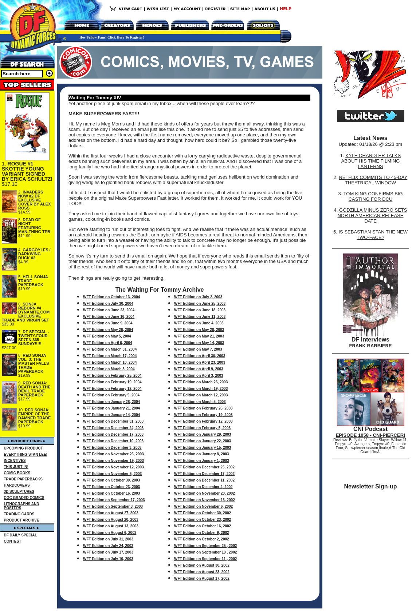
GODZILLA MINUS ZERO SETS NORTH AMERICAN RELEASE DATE (372, 215)
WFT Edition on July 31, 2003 (108, 539)
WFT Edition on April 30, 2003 (199, 356)
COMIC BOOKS (17, 473)
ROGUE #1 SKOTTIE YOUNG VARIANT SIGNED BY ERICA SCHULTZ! (27, 171)
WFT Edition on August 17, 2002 (201, 578)
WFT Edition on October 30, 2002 (202, 513)
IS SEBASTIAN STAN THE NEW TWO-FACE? (373, 234)
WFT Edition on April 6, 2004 (107, 343)
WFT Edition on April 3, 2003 (198, 376)
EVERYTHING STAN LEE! (25, 454)
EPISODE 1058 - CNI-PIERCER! (370, 435)
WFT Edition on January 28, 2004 (111, 402)
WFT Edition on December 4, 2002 (203, 487)
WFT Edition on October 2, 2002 (201, 539)
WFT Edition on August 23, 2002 (201, 572)
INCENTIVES (15, 461)
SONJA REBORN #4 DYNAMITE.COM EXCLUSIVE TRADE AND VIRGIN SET (26, 312)
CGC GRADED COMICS (24, 498)
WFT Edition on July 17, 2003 (108, 552)
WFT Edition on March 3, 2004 (109, 369)
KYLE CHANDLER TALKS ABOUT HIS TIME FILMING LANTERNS (371, 161)
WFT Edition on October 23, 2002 (202, 520)
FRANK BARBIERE (370, 345)
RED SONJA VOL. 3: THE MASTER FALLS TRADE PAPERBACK (33, 363)
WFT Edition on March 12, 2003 (201, 395)
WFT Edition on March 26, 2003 (201, 382)
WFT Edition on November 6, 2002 (203, 506)
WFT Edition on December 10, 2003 (113, 441)
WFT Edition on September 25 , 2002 (205, 546)
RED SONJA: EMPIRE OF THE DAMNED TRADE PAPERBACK (34, 416)
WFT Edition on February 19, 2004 (112, 382)
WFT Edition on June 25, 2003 (199, 303)
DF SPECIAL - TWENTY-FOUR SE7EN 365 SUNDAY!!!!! (33, 338)
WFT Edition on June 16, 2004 (108, 317)
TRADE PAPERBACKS (23, 479)
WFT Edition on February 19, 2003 (203, 415)
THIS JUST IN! (16, 467)
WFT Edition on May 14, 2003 (199, 343)
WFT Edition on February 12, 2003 (203, 421)
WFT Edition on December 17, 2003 (113, 434)
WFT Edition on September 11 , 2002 (205, 559)
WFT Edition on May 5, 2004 (107, 336)
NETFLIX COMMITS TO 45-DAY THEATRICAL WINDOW (373, 180)
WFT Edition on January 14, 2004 (111, 415)
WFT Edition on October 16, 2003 (111, 493)
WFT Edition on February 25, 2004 (112, 376)
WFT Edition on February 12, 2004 (112, 389)
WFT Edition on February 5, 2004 (111, 395)
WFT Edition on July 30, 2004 (108, 303)
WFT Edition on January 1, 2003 (201, 461)
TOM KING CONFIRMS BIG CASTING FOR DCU (373, 196)
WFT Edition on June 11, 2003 (199, 317)
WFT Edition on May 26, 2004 (108, 330)
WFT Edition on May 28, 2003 (199, 330)
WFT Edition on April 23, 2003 (199, 362)
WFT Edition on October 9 (196, 533)
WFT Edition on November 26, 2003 (113, 454)
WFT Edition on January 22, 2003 (202, 441)
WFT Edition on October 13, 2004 (111, 297)
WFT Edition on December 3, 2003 (112, 448)
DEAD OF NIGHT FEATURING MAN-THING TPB (34, 225)
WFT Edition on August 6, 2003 (109, 533)
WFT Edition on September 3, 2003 (113, 506)
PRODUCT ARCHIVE (21, 520)
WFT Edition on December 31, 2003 (113, 421)
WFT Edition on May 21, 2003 (199, 336)
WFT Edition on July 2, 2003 (198, 297)
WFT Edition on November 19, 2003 (113, 461)
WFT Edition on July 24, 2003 (108, 546)
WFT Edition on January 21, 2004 (111, 408)
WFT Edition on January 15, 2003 (202, 448)
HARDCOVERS (17, 485)
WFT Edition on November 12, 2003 (113, 467)
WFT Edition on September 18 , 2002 (205, 552)
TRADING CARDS (19, 514)
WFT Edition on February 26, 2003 (203, 408)
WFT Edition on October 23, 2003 (111, 487)
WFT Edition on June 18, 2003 (199, 310)
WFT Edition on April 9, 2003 (198, 369)
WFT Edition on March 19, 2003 (201, 389)
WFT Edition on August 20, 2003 (110, 520)
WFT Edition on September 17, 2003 (114, 500)
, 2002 (224, 533)
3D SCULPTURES (19, 492)
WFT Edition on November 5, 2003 (112, 474)
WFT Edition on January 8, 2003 (201, 454)
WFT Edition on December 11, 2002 (204, 480)
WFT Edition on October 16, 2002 (202, 526)
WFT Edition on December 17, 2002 (204, 474)
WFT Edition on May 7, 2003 (198, 349)
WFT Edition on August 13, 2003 (110, 526)
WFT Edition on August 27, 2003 (110, 513)
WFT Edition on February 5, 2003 (202, 428)
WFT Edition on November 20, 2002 (204, 493)
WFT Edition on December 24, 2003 (113, 428)
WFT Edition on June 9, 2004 (108, 323)
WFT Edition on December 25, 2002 (204, 467)
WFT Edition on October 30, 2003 (111, 480)
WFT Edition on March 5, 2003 (200, 402)
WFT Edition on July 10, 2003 (108, 559)
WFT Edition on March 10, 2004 (110, 362)
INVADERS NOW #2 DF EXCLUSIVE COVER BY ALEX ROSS (34, 200)
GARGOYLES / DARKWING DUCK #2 (34, 254)
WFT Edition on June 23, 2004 (108, 310)
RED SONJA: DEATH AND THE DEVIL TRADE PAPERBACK (34, 389)
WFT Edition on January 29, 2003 (202, 434)
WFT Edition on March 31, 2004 (110, 349)
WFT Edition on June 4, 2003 (199, 323)
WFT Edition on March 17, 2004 (110, 356)
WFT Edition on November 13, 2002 (204, 500)
